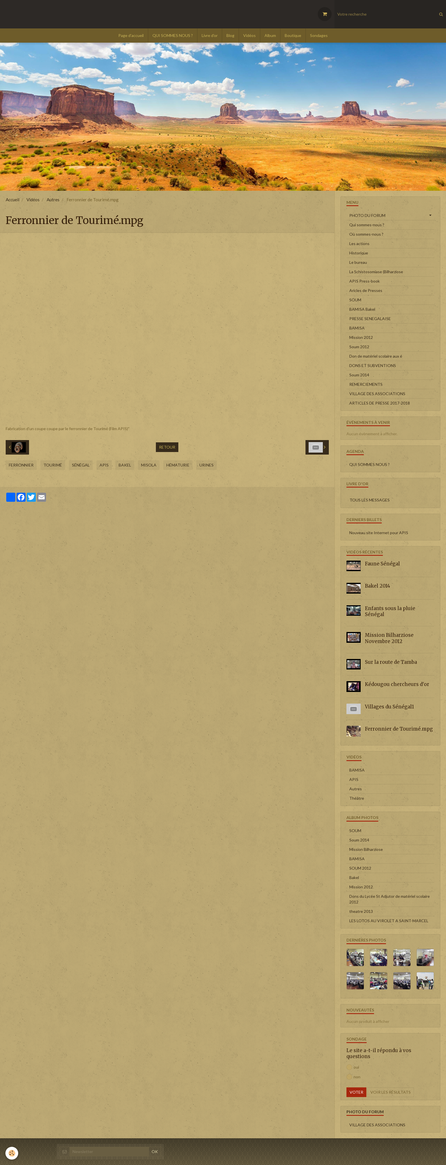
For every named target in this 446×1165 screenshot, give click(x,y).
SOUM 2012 (360, 868)
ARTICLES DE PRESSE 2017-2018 (379, 403)
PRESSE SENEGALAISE (370, 318)
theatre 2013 (361, 911)
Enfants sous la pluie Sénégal (390, 611)
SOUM (355, 299)
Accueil (12, 199)
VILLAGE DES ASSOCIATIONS (377, 393)
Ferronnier (21, 465)
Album (270, 35)
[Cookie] (12, 1153)
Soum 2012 (359, 346)
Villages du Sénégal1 (389, 707)
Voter (356, 1092)
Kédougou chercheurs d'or (397, 684)
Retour (167, 447)
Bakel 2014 (377, 586)
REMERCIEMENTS (366, 384)
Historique (358, 252)
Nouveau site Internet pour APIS (378, 532)
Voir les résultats (390, 1092)
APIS (104, 465)
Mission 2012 (361, 337)
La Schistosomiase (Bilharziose (376, 271)
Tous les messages (370, 499)
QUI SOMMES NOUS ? (172, 35)
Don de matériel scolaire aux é (375, 356)
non (353, 1077)
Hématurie (177, 465)
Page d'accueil (131, 35)
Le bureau (358, 262)
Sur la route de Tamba (391, 662)
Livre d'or (210, 35)
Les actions (359, 243)
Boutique (293, 35)
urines (206, 465)
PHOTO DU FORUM (367, 215)
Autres (53, 199)
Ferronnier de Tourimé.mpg (399, 729)
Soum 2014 (359, 374)
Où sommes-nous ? (366, 234)
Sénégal (81, 465)
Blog (230, 35)
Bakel (125, 465)
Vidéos (249, 35)
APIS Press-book (364, 281)
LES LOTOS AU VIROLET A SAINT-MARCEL (388, 920)
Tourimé (53, 465)
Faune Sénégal (382, 563)
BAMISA (357, 328)
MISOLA (148, 465)
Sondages (319, 35)
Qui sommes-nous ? (366, 224)
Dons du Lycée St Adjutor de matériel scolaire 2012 (389, 899)
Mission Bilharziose (366, 849)
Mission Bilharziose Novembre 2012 (389, 638)
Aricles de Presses (365, 290)
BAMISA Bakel (362, 309)
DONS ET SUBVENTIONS (372, 365)
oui (352, 1067)
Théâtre (356, 798)
